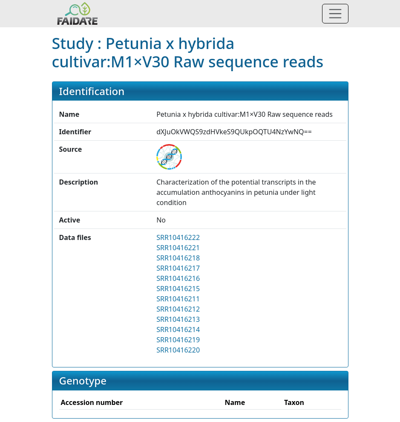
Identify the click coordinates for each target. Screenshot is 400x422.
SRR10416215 (178, 288)
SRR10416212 (178, 309)
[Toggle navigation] (335, 13)
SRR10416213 (178, 319)
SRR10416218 (178, 258)
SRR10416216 (178, 278)
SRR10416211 (178, 298)
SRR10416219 (178, 339)
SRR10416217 (178, 268)
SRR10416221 (178, 247)
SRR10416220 (178, 350)
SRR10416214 (178, 329)
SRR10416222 (178, 237)
